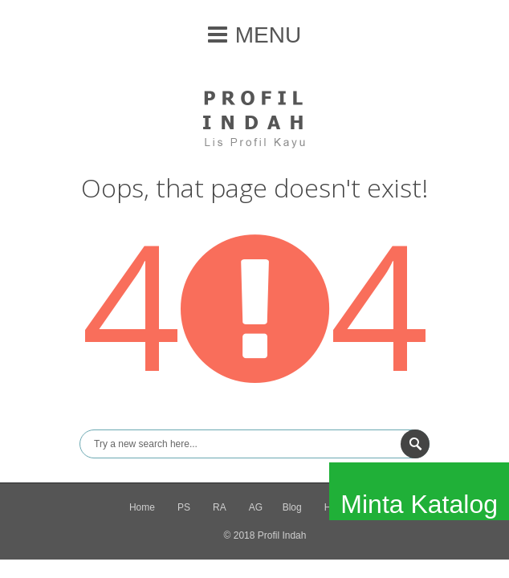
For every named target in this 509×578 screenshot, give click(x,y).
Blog (292, 507)
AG (256, 507)
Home (142, 507)
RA (219, 507)
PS (183, 507)
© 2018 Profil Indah (265, 535)
